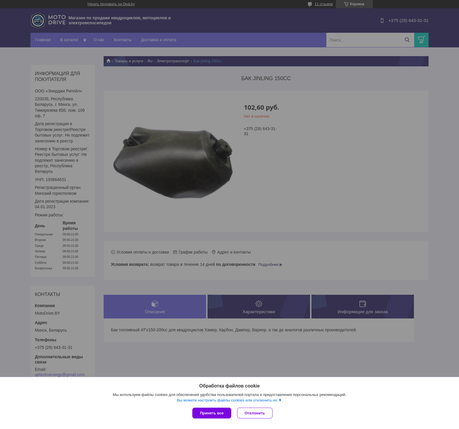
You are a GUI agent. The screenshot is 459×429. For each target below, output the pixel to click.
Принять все (212, 413)
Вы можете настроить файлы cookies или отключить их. (227, 400)
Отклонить (255, 413)
